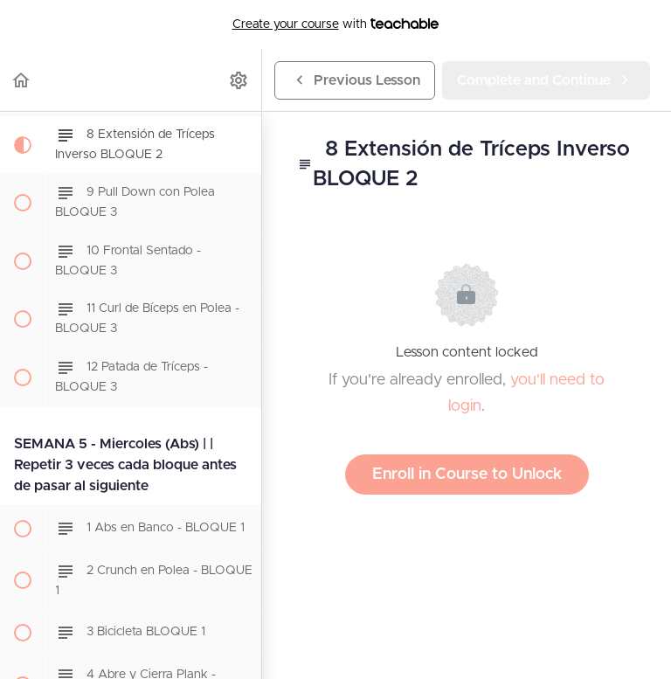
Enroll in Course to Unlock (467, 474)
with (335, 24)
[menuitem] (239, 80)
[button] (22, 80)
